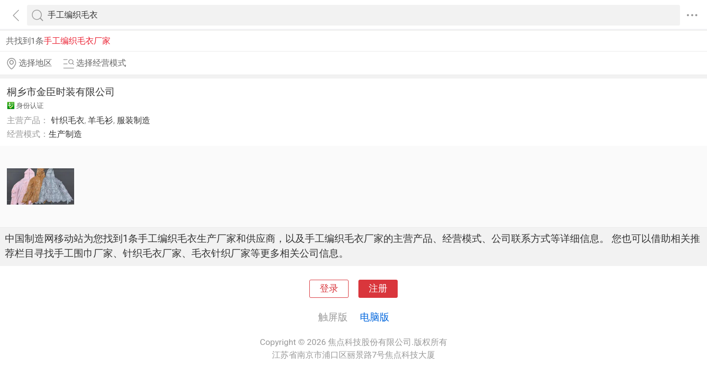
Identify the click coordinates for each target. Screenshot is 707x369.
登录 (329, 288)
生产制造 (65, 134)
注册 (378, 288)
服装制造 (133, 120)
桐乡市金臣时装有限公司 (61, 92)
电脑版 (374, 317)
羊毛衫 (100, 120)
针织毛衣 (67, 120)
